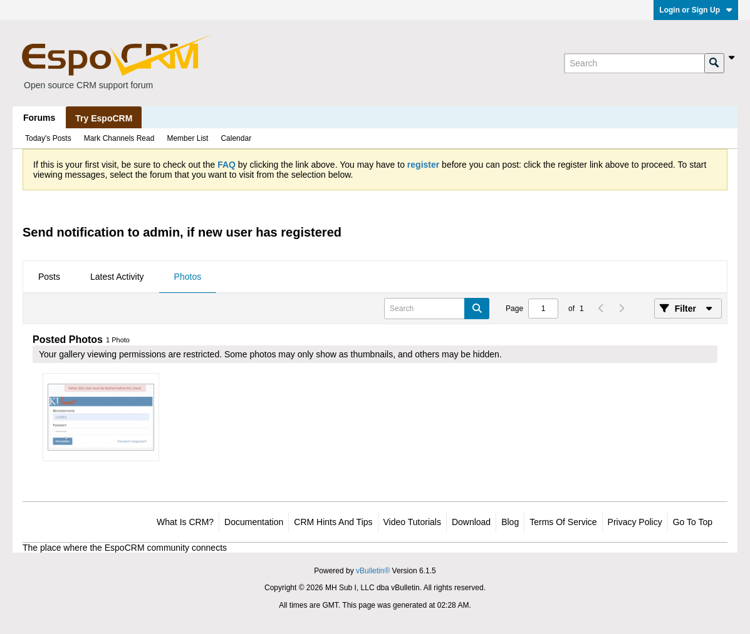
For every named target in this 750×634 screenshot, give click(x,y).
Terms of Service (562, 522)
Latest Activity (117, 277)
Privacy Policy (635, 522)
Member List (187, 138)
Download (471, 522)
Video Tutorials (412, 522)
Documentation (253, 522)
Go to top (692, 522)
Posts (49, 277)
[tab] (49, 277)
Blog (510, 522)
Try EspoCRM (103, 118)
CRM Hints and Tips (333, 522)
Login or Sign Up (695, 10)
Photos (188, 277)
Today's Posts (48, 138)
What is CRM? (185, 522)
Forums (39, 118)
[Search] (634, 63)
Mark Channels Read (119, 138)
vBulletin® (373, 570)
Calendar (236, 138)
